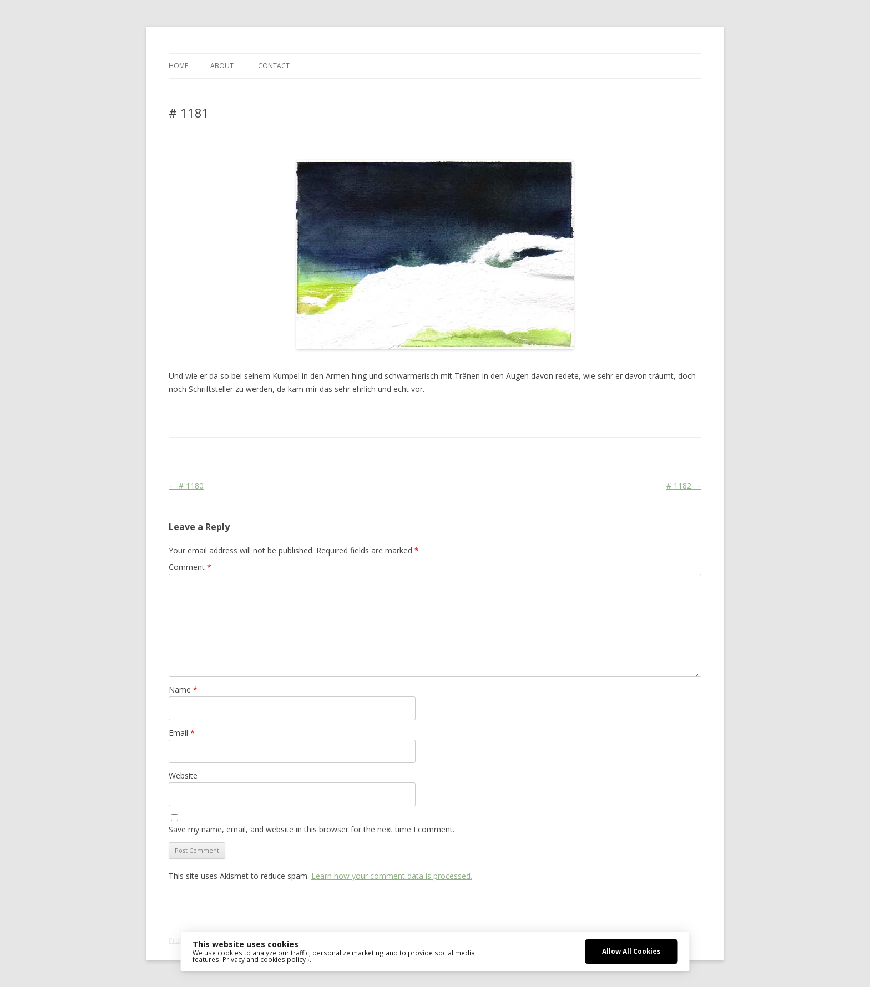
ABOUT (222, 65)
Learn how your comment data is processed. (391, 876)
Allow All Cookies (631, 951)
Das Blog (267, 416)
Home (178, 65)
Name (183, 689)
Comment (190, 567)
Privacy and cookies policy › (266, 959)
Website (183, 775)
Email (182, 732)
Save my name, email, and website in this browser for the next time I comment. (311, 829)
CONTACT (274, 65)
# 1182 (683, 485)
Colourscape (344, 416)
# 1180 (186, 485)
